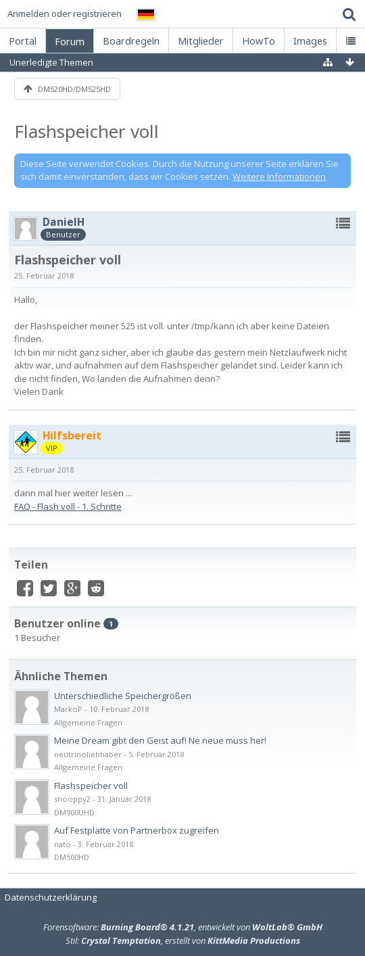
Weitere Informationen (279, 176)
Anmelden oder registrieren (64, 13)
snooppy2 (72, 799)
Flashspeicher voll (86, 131)
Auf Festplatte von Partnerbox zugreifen (136, 830)
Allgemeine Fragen (88, 722)
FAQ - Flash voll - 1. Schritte (68, 506)
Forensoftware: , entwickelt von (182, 927)
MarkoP (68, 709)
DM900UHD (74, 812)
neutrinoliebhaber (88, 754)
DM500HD (71, 857)
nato (62, 844)
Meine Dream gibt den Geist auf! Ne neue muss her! (160, 740)
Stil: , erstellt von (183, 940)
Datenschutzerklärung (51, 897)
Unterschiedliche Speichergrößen (122, 696)
